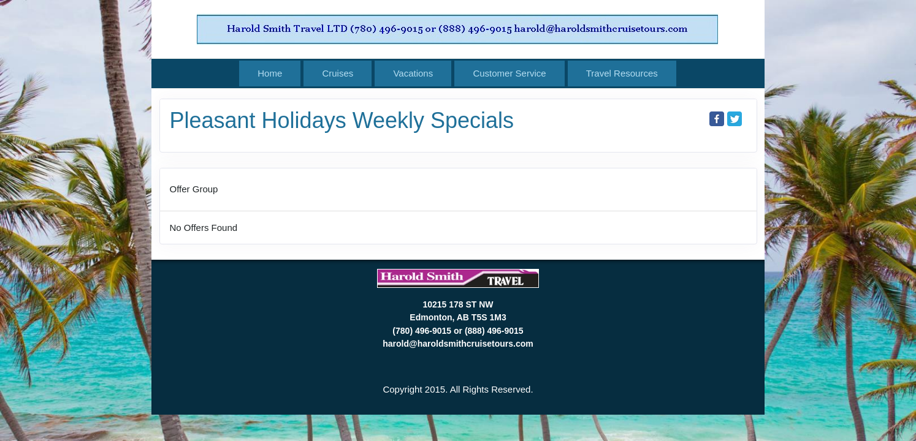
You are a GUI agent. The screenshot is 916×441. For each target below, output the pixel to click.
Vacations (413, 73)
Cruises (337, 73)
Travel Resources (622, 73)
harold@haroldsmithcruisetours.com (458, 344)
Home (270, 73)
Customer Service (509, 73)
